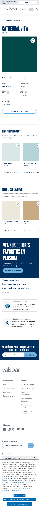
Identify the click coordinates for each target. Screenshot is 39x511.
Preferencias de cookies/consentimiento (15, 483)
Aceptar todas (19, 495)
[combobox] (25, 9)
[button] (2, 9)
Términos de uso (16, 490)
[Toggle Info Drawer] (24, 78)
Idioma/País (7, 454)
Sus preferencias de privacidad (19, 504)
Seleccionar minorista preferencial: (8, 2)
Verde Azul (6, 86)
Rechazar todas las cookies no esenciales (19, 499)
